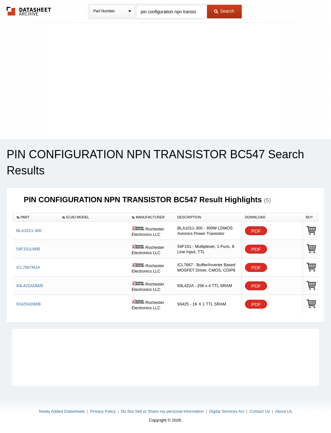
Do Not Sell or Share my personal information (162, 411)
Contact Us (260, 411)
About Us (283, 411)
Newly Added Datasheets (62, 411)
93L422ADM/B (29, 285)
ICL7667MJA (28, 267)
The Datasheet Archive (29, 11)
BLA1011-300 (28, 230)
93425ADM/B (28, 304)
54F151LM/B (28, 249)
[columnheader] (36, 217)
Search (224, 11)
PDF (256, 231)
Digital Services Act (226, 411)
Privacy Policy (103, 411)
